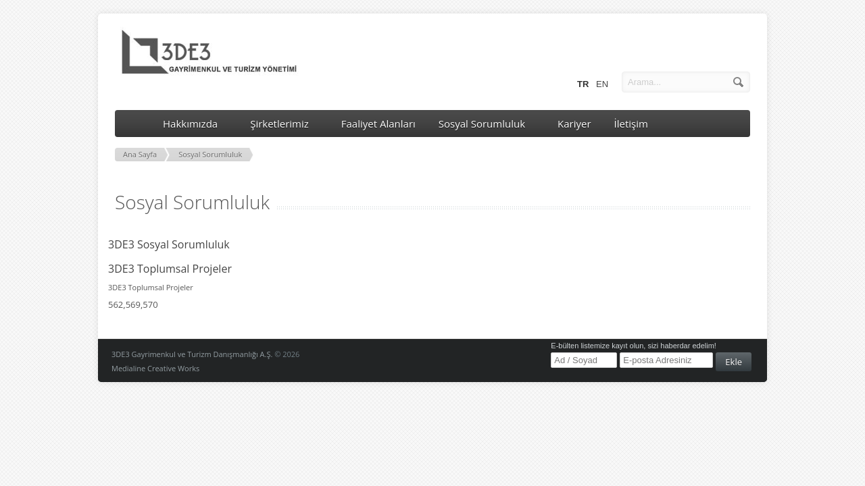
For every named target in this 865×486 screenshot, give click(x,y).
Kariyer (574, 123)
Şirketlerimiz (284, 123)
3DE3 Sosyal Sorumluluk (169, 244)
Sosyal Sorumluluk (487, 123)
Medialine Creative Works (155, 368)
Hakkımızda (195, 123)
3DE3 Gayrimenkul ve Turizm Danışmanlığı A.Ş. (192, 354)
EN (601, 83)
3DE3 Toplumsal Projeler (170, 268)
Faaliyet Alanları (378, 123)
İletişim (631, 123)
